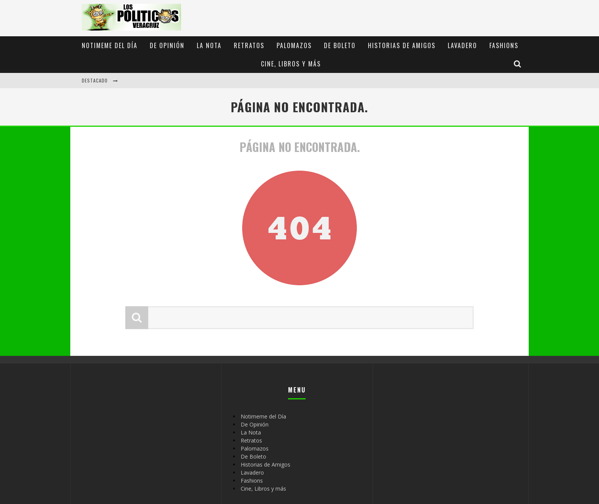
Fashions (503, 45)
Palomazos (294, 45)
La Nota (209, 45)
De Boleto (340, 45)
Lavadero (462, 45)
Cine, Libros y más (291, 63)
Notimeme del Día (110, 45)
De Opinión (167, 45)
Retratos (249, 45)
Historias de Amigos (401, 45)
